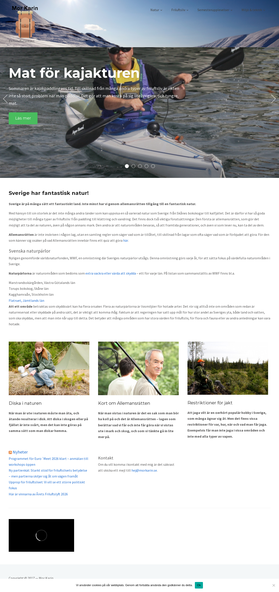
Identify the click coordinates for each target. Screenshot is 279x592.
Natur (154, 10)
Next (272, 99)
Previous (6, 99)
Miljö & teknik (252, 10)
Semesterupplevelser (213, 10)
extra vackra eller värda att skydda (110, 273)
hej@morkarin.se (144, 470)
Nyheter (20, 452)
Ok (199, 585)
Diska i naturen (25, 403)
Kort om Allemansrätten (124, 403)
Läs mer (23, 117)
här (125, 240)
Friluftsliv (178, 10)
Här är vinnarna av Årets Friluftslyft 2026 (38, 494)
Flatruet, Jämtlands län (26, 300)
